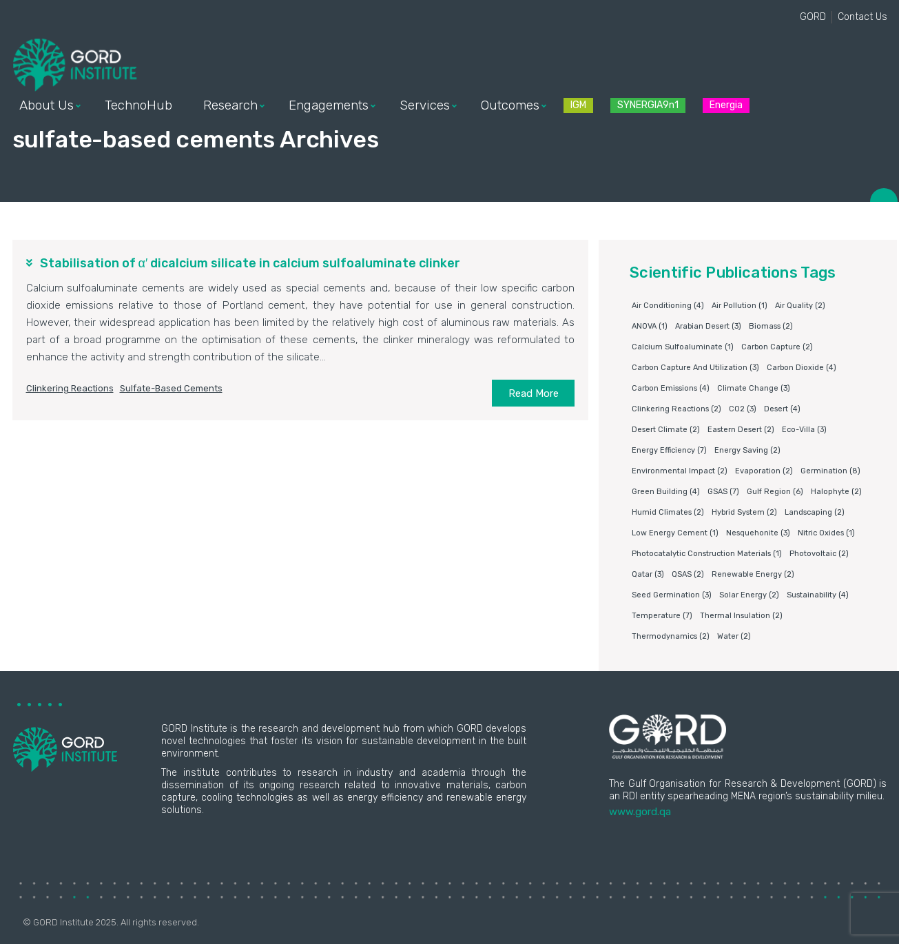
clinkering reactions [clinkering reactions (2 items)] (676, 408)
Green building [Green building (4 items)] (666, 491)
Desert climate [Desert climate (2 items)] (666, 429)
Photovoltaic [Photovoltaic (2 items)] (819, 553)
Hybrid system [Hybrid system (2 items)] (744, 512)
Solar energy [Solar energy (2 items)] (749, 595)
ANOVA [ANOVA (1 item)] (650, 326)
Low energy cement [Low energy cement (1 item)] (675, 533)
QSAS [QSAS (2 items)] (688, 574)
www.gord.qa (640, 812)
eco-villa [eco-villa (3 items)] (804, 429)
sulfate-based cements (171, 388)
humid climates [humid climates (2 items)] (668, 512)
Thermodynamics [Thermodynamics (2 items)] (671, 636)
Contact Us (862, 17)
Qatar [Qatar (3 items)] (648, 574)
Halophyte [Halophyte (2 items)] (836, 491)
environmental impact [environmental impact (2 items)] (679, 470)
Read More (533, 393)
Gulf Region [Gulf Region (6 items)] (775, 491)
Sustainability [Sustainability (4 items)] (818, 595)
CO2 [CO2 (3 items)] (742, 408)
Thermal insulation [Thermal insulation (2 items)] (741, 615)
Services (425, 105)
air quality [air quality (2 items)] (800, 305)
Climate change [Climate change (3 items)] (753, 388)
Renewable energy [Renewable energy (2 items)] (753, 574)
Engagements (329, 105)
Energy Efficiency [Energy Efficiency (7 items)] (669, 450)
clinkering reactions (70, 388)
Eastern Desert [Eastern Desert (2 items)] (740, 429)
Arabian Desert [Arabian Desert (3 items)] (708, 326)
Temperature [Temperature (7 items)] (662, 615)
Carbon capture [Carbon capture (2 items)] (777, 346)
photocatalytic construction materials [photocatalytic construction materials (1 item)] (707, 553)
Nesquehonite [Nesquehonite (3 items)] (758, 533)
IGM (578, 105)
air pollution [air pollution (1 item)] (739, 305)
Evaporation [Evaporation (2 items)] (764, 470)
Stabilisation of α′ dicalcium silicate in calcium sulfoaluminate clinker (250, 263)
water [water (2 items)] (734, 636)
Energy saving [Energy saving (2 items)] (747, 450)
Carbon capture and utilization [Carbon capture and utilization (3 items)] (695, 367)
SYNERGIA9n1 (648, 105)
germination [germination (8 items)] (830, 470)
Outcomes (510, 105)
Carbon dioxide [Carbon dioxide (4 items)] (801, 367)
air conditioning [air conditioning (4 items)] (668, 305)
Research (230, 105)
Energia (726, 105)
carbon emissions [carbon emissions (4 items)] (671, 388)
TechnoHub (138, 105)
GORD (813, 17)
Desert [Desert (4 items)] (782, 408)
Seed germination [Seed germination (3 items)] (672, 595)
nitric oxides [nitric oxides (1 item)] (826, 533)
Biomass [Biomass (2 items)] (771, 326)
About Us (46, 105)
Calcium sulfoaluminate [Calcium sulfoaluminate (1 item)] (683, 346)
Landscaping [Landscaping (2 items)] (815, 512)
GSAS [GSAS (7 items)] (723, 491)
